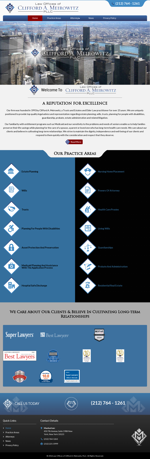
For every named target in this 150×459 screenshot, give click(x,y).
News (91, 18)
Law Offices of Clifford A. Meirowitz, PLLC (70, 456)
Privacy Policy (109, 18)
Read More (76, 142)
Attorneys (74, 18)
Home (35, 18)
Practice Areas (54, 18)
